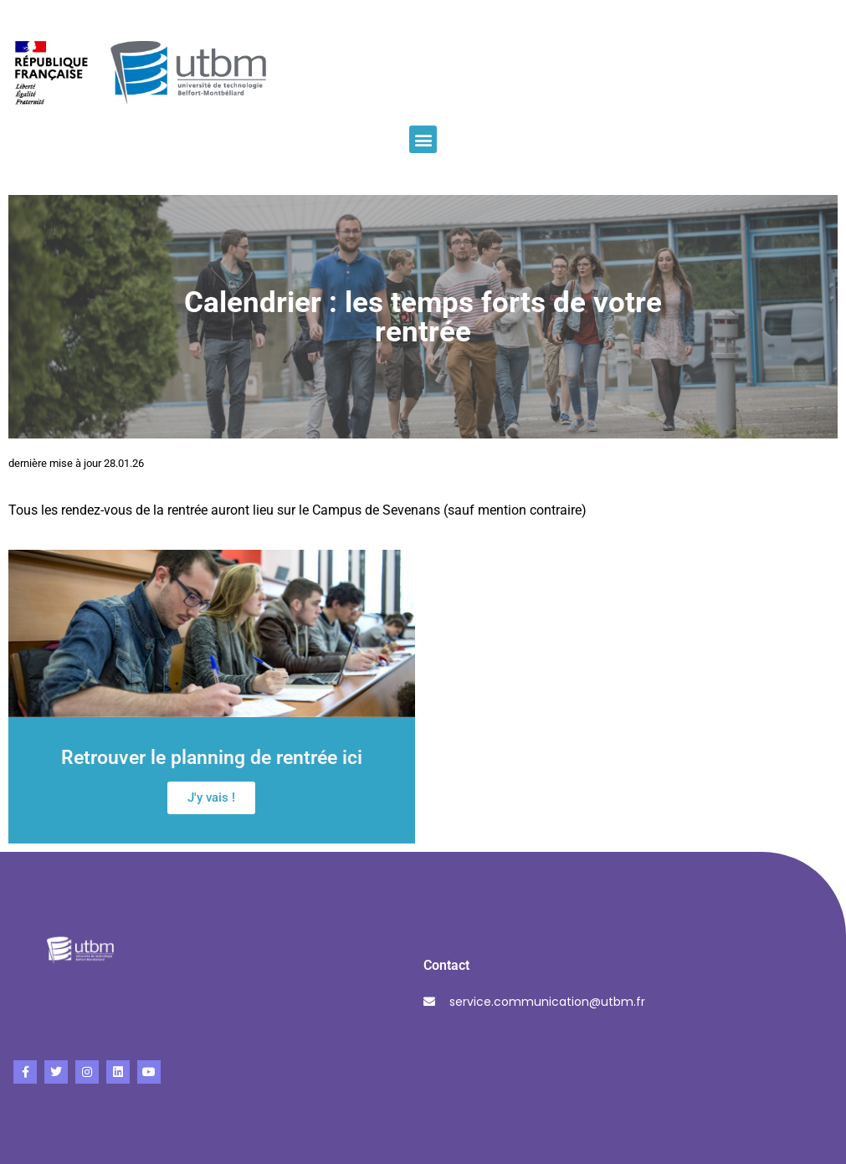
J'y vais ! (211, 797)
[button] (423, 139)
